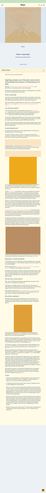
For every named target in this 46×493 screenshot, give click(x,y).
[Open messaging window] (43, 490)
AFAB (37, 212)
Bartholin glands (8, 102)
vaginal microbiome (34, 142)
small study (12, 186)
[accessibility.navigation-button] (2, 5)
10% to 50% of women (34, 107)
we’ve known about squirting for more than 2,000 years (20, 84)
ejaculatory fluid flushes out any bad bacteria (27, 283)
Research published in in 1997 (17, 204)
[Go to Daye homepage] (23, 5)
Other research (28, 110)
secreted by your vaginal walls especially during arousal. (26, 102)
